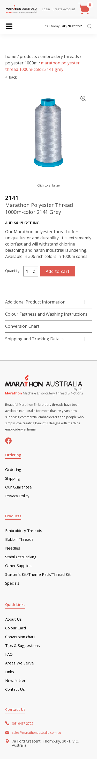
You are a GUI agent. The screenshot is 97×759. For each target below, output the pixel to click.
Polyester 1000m (21, 63)
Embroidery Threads (59, 56)
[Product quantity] (30, 271)
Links (9, 671)
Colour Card (15, 628)
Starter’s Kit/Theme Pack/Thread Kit (38, 574)
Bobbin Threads (19, 539)
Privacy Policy (17, 495)
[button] (83, 98)
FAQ (9, 654)
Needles (12, 548)
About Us (13, 619)
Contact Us (15, 689)
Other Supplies (18, 565)
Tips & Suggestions (22, 645)
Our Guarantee (18, 487)
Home (10, 56)
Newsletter (15, 680)
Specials (12, 583)
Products (28, 56)
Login (46, 9)
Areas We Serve (19, 663)
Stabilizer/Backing (20, 556)
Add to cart (58, 271)
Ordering (13, 469)
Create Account (64, 9)
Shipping (12, 478)
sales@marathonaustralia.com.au (36, 732)
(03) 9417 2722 (22, 723)
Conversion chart (20, 636)
